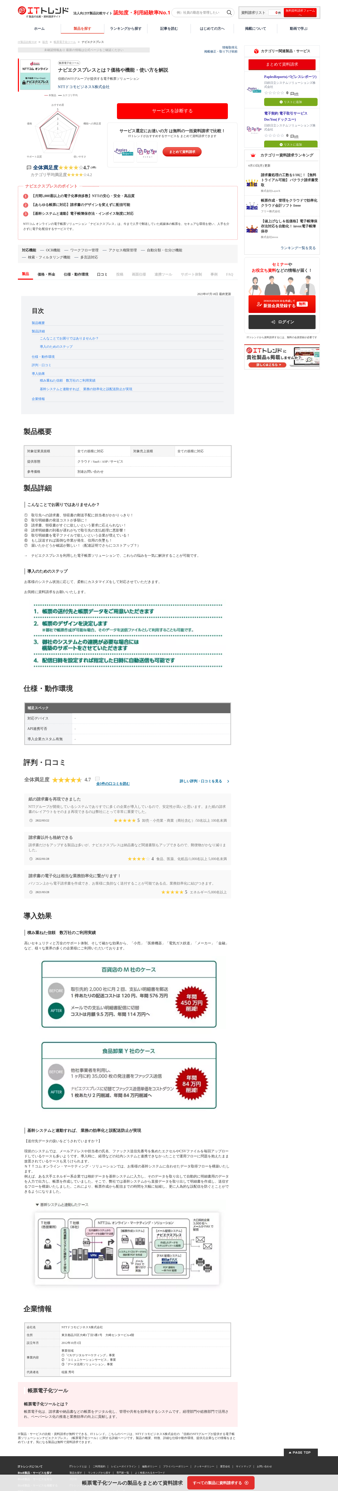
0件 (296, 94)
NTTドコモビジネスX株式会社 (84, 87)
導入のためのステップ (56, 347)
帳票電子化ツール (65, 41)
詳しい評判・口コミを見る (205, 781)
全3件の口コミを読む (113, 784)
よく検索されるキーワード (150, 1472)
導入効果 (38, 374)
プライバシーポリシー (175, 1466)
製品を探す (82, 28)
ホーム (39, 28)
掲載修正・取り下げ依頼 (220, 51)
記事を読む (169, 28)
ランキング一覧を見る (298, 248)
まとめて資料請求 (182, 152)
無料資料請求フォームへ (300, 13)
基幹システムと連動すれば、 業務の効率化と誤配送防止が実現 (86, 389)
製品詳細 (38, 331)
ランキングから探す (126, 28)
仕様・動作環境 (43, 357)
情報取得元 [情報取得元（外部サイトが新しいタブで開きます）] (229, 47)
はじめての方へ (212, 28)
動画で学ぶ (299, 28)
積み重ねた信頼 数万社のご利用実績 (68, 380)
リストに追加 (291, 102)
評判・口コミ (41, 365)
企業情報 (38, 399)
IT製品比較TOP (27, 41)
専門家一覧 (122, 1472)
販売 (45, 41)
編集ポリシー (149, 1466)
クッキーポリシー (204, 1466)
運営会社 (225, 1466)
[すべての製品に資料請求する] (221, 1482)
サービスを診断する (172, 110)
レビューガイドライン (123, 1466)
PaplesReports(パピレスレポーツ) (290, 77)
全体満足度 (45, 167)
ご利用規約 (99, 1466)
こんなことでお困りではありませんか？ (69, 338)
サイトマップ (243, 1466)
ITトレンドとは (78, 1466)
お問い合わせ (264, 1466)
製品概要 (38, 323)
